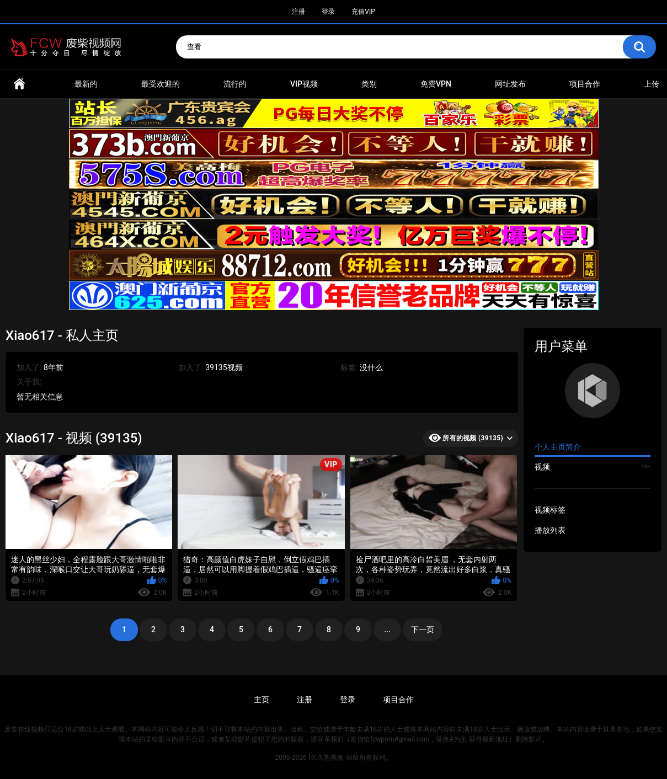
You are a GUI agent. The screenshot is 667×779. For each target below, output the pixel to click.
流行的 (235, 83)
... (387, 629)
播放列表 (550, 530)
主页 (261, 699)
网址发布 (510, 83)
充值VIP (363, 11)
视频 (592, 466)
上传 (651, 83)
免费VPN (435, 83)
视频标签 (550, 509)
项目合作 (584, 83)
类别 (369, 83)
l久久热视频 (326, 757)
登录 (328, 11)
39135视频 (223, 367)
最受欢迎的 (160, 83)
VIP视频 (304, 83)
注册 (298, 11)
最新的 (86, 83)
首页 (19, 84)
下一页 (422, 629)
